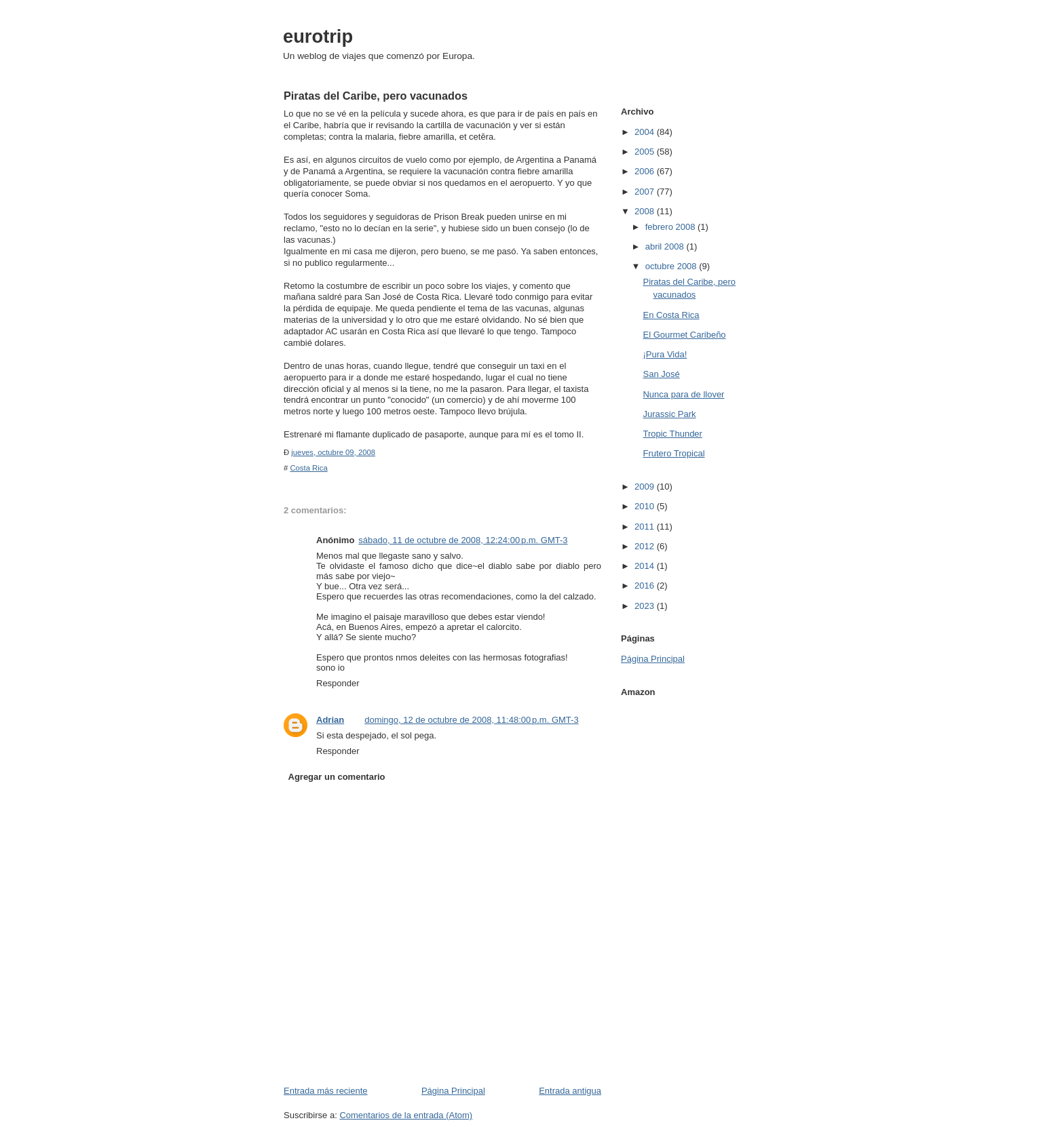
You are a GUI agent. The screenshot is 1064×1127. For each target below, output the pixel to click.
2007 (645, 191)
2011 (645, 526)
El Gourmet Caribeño (684, 335)
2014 (645, 566)
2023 (645, 606)
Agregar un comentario (336, 777)
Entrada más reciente (326, 1091)
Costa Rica (308, 468)
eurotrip (318, 36)
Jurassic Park (669, 414)
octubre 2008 (672, 266)
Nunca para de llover (683, 394)
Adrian (330, 720)
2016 (645, 585)
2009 (645, 486)
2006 (645, 171)
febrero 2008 (671, 227)
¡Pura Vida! (665, 354)
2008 (645, 211)
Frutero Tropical (673, 453)
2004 (645, 132)
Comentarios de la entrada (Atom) (405, 1115)
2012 (645, 546)
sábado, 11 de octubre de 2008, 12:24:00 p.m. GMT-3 (462, 540)
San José (661, 374)
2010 (645, 506)
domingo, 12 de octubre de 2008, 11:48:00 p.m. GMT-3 (471, 720)
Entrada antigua (570, 1091)
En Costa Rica (671, 315)
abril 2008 (666, 246)
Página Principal (453, 1091)
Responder (338, 683)
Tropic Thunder (672, 434)
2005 (645, 151)
